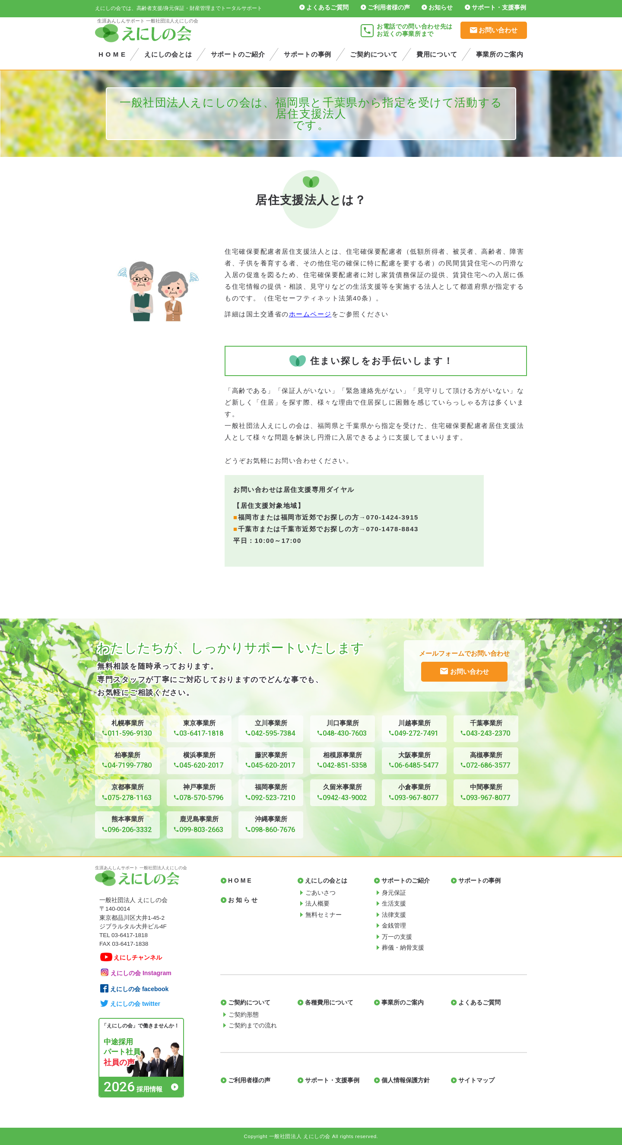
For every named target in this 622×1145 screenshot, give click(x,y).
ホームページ (310, 314)
